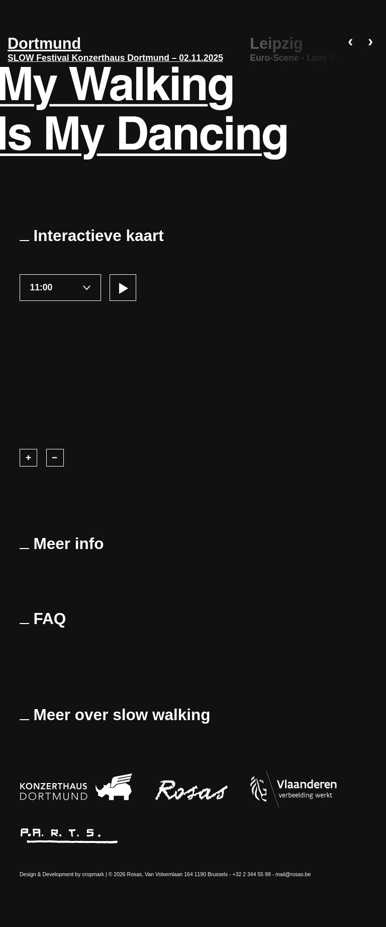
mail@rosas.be (293, 874)
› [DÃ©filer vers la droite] (370, 42)
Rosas (134, 874)
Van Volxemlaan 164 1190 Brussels (186, 874)
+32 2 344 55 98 (252, 874)
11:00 (41, 287)
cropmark (93, 874)
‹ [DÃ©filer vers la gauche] (350, 42)
